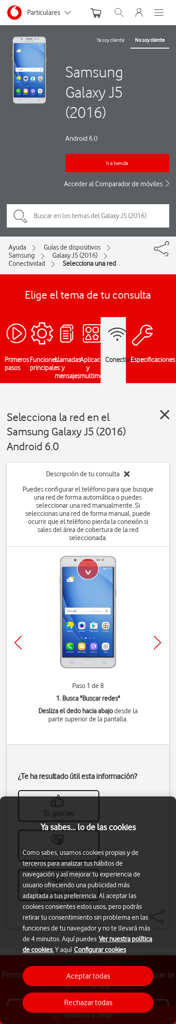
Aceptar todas (88, 975)
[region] (88, 910)
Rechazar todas (88, 1002)
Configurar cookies (100, 950)
